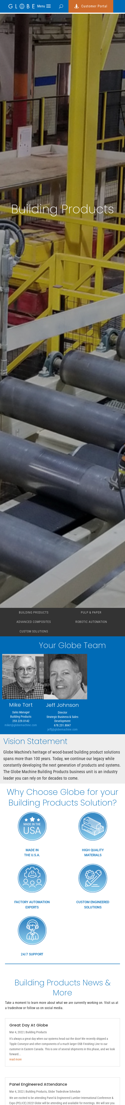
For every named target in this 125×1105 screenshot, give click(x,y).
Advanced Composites (34, 622)
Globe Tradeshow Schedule (64, 1091)
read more (15, 1059)
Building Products (33, 612)
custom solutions (34, 631)
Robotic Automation (91, 622)
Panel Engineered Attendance (38, 1084)
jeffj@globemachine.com (62, 729)
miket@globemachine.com (21, 725)
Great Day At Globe (28, 1025)
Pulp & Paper (91, 612)
